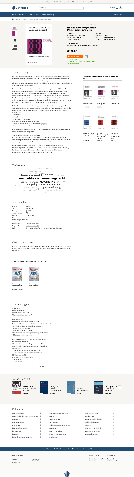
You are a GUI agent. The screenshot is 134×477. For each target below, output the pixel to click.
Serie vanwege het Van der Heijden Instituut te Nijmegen (82, 45)
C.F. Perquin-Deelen (82, 25)
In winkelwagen (75, 56)
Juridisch (25, 19)
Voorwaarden (16, 462)
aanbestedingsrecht (26, 413)
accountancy (26, 419)
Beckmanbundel (88, 103)
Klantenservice (17, 455)
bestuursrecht (26, 431)
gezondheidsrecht (63, 419)
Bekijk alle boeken (17, 289)
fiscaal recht (63, 416)
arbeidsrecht (26, 425)
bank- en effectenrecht (26, 428)
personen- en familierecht (99, 419)
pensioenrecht (99, 416)
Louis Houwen (71, 25)
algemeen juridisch (26, 422)
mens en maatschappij (63, 431)
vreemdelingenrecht (99, 434)
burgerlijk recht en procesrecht (26, 437)
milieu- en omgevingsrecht (63, 434)
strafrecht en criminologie (99, 428)
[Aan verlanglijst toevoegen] (86, 56)
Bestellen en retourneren (36, 460)
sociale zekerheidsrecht (99, 422)
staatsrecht (99, 425)
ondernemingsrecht (99, 413)
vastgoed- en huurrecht (99, 431)
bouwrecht (26, 434)
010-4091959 (118, 14)
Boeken (18, 19)
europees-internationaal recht (63, 413)
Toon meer (41, 366)
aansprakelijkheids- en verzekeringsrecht (26, 416)
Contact (14, 459)
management (63, 428)
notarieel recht (63, 437)
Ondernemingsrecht (109, 37)
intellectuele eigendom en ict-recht (63, 425)
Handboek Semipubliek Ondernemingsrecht (40, 19)
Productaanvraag (48, 15)
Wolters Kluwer (30, 215)
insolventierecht (63, 422)
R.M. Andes (93, 25)
